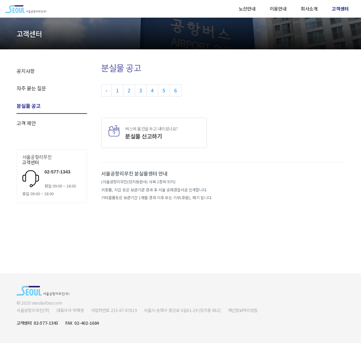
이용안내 (278, 8)
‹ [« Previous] (106, 90)
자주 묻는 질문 (31, 88)
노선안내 (247, 8)
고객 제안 (26, 123)
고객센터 (340, 8)
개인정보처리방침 (243, 310)
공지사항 (26, 70)
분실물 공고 (29, 105)
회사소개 (309, 8)
